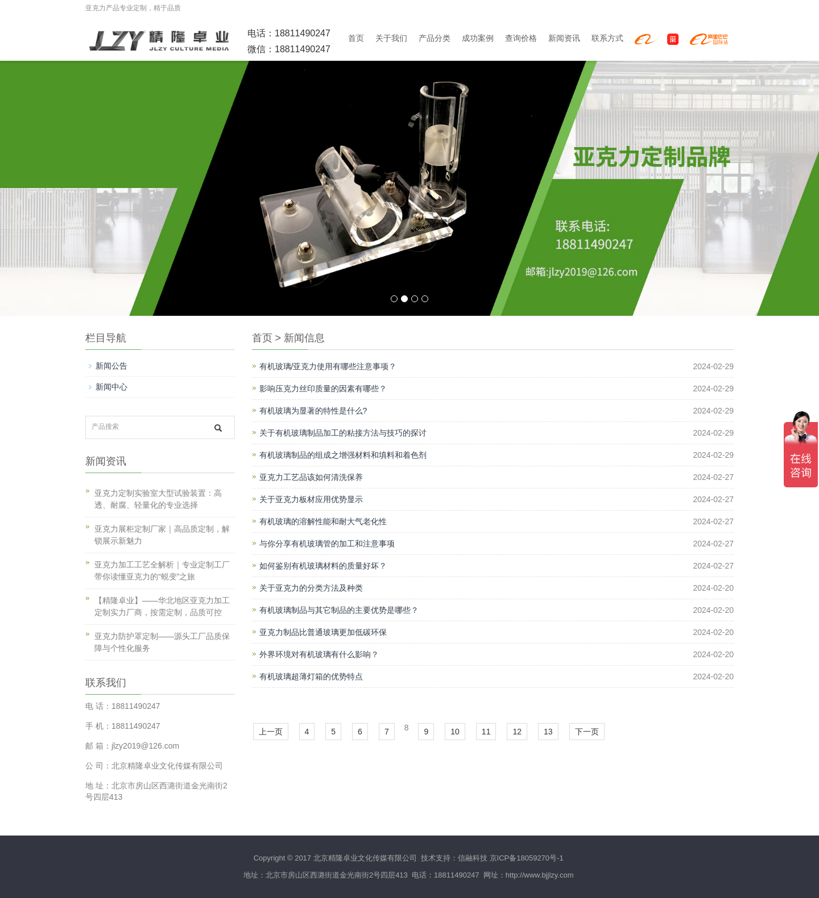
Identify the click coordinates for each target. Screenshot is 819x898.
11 (486, 731)
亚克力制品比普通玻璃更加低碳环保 (323, 632)
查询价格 (521, 38)
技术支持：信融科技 (453, 858)
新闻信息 (304, 338)
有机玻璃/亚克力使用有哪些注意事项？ (328, 366)
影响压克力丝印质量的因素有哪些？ (323, 388)
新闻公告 (111, 365)
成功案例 (478, 38)
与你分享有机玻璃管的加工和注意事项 (327, 543)
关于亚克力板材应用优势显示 (311, 499)
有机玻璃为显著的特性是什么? (313, 410)
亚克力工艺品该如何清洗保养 (311, 477)
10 (455, 731)
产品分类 (434, 38)
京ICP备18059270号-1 (527, 858)
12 (517, 731)
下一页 (587, 731)
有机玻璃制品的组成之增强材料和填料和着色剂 (343, 455)
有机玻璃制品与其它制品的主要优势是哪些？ (339, 610)
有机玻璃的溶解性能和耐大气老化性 (323, 521)
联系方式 (607, 38)
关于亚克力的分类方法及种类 (311, 587)
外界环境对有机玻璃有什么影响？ (319, 654)
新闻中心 (111, 386)
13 (548, 731)
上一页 (271, 731)
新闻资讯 (564, 38)
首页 (356, 38)
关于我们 (391, 38)
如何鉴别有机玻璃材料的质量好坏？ (323, 565)
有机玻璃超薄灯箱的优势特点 (311, 676)
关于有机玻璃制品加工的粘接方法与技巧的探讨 (343, 432)
